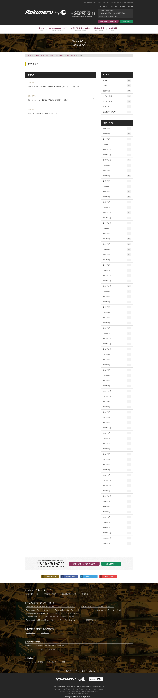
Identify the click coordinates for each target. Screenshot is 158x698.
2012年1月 (117, 475)
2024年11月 (117, 218)
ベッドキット (30, 649)
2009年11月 (117, 538)
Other (117, 85)
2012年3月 (117, 464)
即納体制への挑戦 (50, 594)
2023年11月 (117, 281)
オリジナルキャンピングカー (80, 29)
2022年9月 (117, 354)
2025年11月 (117, 155)
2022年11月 (117, 344)
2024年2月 (117, 265)
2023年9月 (117, 291)
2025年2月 (117, 202)
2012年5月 (117, 454)
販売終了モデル (91, 620)
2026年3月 (117, 134)
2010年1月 (117, 527)
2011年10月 (117, 485)
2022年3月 (117, 380)
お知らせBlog (103, 6)
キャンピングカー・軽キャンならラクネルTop (39, 55)
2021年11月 (117, 396)
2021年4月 (117, 417)
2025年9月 (117, 165)
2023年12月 (117, 275)
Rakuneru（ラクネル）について (39, 590)
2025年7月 (117, 176)
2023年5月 (117, 312)
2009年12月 (117, 533)
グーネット (45, 633)
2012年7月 (117, 443)
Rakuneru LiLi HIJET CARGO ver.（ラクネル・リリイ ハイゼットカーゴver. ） (52, 620)
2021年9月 (117, 401)
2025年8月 (117, 170)
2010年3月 (117, 517)
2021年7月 (117, 407)
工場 (63, 662)
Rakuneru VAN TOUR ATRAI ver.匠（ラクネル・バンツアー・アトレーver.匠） (52, 613)
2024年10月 (117, 223)
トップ (42, 29)
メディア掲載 (117, 101)
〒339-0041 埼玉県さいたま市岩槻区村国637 (112, 13)
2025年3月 (117, 197)
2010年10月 (117, 496)
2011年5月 (117, 491)
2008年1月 (117, 543)
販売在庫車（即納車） (117, 112)
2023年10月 (117, 286)
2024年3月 (117, 260)
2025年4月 (117, 191)
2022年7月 (117, 365)
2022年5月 (117, 370)
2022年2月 (117, 386)
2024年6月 (117, 244)
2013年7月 (117, 438)
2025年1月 (117, 207)
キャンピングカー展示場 (34, 662)
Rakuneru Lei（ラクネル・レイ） (37, 610)
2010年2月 (117, 522)
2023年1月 (117, 333)
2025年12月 (117, 149)
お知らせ (68, 671)
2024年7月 (117, 239)
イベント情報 (113, 6)
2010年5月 (117, 512)
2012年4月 (117, 459)
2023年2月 (117, 328)
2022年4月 (117, 375)
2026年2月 (117, 139)
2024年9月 (117, 228)
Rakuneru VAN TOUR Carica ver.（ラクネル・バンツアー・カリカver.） (50, 607)
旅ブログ (117, 106)
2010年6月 (117, 506)
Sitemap (130, 6)
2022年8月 (117, 359)
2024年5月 (117, 249)
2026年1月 (117, 144)
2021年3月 (117, 422)
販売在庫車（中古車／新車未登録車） (99, 29)
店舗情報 (111, 29)
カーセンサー (30, 633)
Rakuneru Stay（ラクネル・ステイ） (109, 610)
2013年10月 (117, 428)
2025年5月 (117, 186)
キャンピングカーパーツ (49, 649)
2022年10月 (117, 349)
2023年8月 (117, 296)
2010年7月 (117, 501)
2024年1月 (117, 270)
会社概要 (122, 6)
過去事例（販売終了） (35, 642)
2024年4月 (117, 254)
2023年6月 (117, 307)
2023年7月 (117, 302)
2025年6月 (117, 181)
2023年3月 (117, 323)
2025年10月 (117, 160)
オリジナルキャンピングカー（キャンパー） (43, 603)
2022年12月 (117, 338)
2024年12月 (117, 212)
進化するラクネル (32, 594)
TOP (58, 671)
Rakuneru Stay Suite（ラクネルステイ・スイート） (72, 610)
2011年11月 (117, 480)
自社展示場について (69, 594)
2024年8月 (117, 233)
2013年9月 (117, 433)
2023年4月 (117, 317)
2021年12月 (117, 391)
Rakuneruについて (57, 29)
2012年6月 (117, 449)
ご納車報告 (117, 91)
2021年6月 (117, 412)
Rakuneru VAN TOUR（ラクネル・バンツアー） (97, 607)
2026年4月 (117, 128)
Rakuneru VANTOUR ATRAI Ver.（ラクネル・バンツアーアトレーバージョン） (53, 616)
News (117, 80)
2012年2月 (117, 470)
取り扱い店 (52, 662)
